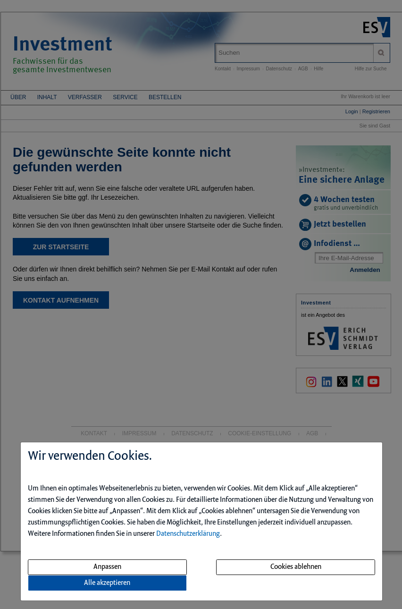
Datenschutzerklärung (188, 534)
